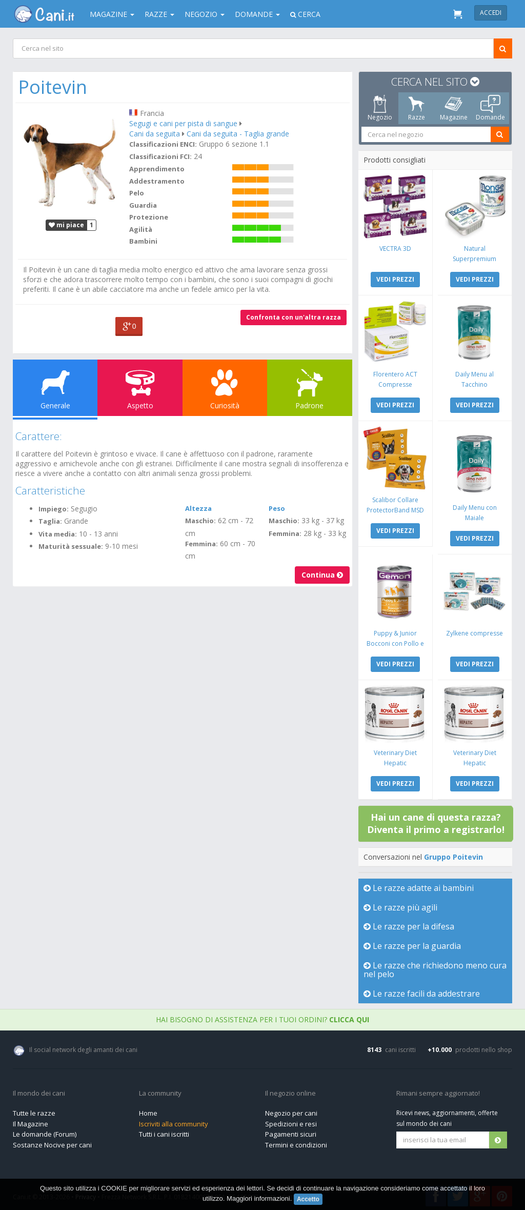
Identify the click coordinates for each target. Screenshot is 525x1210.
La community (160, 1091)
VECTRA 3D (395, 248)
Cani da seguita (155, 133)
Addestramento (157, 181)
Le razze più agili (401, 904)
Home (148, 1110)
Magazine (112, 14)
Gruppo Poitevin (454, 854)
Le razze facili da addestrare (422, 991)
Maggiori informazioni (258, 1198)
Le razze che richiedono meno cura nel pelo (426, 967)
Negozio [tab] (380, 108)
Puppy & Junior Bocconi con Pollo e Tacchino (395, 641)
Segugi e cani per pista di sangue (184, 123)
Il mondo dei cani (39, 1091)
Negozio (205, 14)
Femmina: (201, 543)
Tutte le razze (34, 1110)
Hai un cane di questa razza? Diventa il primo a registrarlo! (436, 820)
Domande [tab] (490, 108)
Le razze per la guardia (412, 943)
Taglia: (51, 521)
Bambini (144, 241)
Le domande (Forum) (44, 1131)
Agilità (141, 229)
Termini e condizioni (296, 1142)
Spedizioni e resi (291, 1121)
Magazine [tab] (454, 108)
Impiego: (54, 508)
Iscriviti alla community (173, 1121)
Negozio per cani (291, 1110)
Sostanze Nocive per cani (52, 1142)
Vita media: (58, 534)
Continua (321, 575)
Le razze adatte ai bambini (419, 885)
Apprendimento (157, 168)
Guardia (143, 205)
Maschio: (200, 520)
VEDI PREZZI (395, 278)
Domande (257, 14)
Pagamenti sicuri (290, 1131)
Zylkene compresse (474, 631)
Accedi (490, 12)
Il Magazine (30, 1121)
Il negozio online (290, 1091)
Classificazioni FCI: (161, 156)
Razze (159, 14)
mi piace (67, 224)
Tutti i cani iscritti (164, 1131)
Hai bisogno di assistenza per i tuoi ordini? (262, 1017)
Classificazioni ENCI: (163, 144)
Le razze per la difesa (409, 923)
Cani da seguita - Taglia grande (238, 133)
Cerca (305, 14)
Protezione (149, 217)
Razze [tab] (417, 108)
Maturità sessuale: (71, 546)
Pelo (137, 192)
